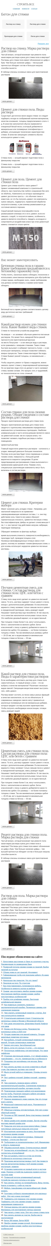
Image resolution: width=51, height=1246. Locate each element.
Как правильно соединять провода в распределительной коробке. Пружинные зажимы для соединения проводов (23, 1007)
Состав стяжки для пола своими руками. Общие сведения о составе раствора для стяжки (25, 414)
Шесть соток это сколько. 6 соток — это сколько (24, 1048)
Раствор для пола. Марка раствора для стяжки (24, 897)
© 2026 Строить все (8, 1234)
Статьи (34, 9)
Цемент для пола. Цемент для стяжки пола (21, 180)
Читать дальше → (7, 101)
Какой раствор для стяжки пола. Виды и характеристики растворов (24, 675)
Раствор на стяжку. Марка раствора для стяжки (25, 49)
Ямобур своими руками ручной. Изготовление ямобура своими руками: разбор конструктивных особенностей (21, 1226)
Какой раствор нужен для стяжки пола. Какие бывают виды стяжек (24, 325)
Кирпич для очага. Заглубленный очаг (20, 1045)
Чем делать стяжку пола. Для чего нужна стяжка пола (26, 1212)
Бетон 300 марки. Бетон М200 (16, 1221)
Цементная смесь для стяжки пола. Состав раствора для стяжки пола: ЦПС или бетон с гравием (25, 753)
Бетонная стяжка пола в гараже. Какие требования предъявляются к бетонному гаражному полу (25, 268)
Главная (16, 9)
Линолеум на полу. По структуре (16, 983)
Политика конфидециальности (11, 1240)
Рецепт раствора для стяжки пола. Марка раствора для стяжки (24, 835)
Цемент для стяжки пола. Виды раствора (22, 110)
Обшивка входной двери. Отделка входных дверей (25, 1148)
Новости (25, 9)
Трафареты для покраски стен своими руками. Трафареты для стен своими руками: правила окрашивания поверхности (22, 1201)
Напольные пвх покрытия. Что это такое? (20, 980)
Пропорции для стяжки (13, 36)
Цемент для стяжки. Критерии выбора (22, 503)
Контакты (5, 1237)
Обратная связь (7, 1243)
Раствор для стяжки (37, 24)
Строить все (25, 4)
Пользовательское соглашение (17, 1237)
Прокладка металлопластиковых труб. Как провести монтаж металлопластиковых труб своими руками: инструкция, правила (24, 1164)
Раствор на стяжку (13, 24)
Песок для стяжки (38, 36)
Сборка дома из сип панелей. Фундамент (20, 972)
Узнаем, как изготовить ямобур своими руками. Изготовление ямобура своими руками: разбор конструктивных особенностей (21, 994)
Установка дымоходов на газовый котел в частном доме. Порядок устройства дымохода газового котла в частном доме (23, 1172)
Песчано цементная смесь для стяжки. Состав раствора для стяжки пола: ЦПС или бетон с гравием (22, 591)
